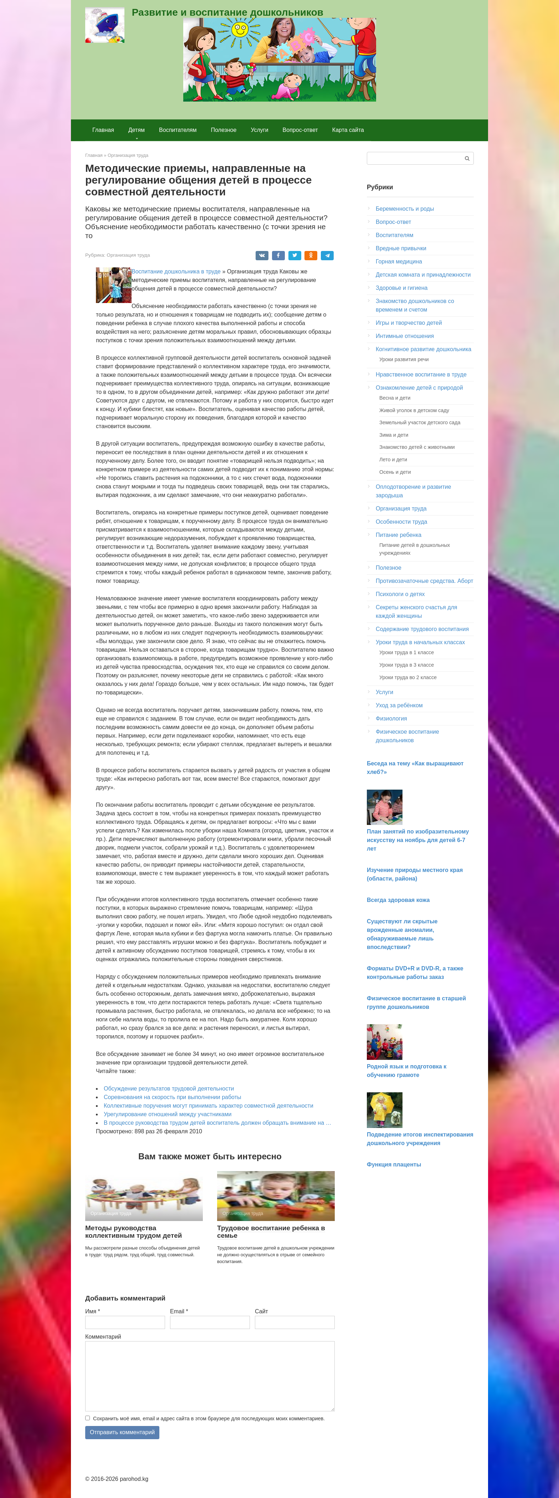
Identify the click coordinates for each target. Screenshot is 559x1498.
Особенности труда (401, 522)
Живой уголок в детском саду (414, 410)
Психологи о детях (400, 594)
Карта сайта (348, 130)
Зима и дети (393, 435)
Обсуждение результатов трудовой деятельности (169, 1089)
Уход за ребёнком (399, 705)
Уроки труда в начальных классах (420, 642)
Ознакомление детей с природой (419, 388)
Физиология (391, 718)
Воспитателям (177, 130)
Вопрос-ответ (300, 130)
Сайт (261, 1311)
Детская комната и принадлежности (423, 275)
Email (179, 1311)
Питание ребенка (398, 535)
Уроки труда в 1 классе (406, 652)
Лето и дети (393, 459)
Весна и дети (394, 398)
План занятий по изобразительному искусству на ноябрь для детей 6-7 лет (418, 840)
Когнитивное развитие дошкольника (423, 349)
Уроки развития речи (404, 359)
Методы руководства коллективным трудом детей (133, 1231)
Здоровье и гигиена (401, 288)
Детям (136, 130)
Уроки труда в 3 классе (406, 665)
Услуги (259, 130)
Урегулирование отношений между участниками (167, 1114)
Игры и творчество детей (409, 323)
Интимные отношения (405, 336)
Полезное (224, 130)
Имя (92, 1311)
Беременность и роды (405, 209)
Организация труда (128, 255)
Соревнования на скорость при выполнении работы (172, 1097)
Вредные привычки (401, 248)
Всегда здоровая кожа (398, 900)
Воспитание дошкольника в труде (176, 271)
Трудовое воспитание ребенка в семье (271, 1231)
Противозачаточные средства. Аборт (424, 581)
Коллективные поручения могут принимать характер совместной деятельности (208, 1106)
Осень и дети (395, 472)
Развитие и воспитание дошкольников (227, 12)
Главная (103, 130)
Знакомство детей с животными (417, 447)
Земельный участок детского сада (420, 422)
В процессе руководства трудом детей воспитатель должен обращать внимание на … (218, 1123)
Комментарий (103, 1337)
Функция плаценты (394, 1164)
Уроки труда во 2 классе (408, 677)
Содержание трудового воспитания (422, 629)
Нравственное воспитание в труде (421, 374)
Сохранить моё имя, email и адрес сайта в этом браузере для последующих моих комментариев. (209, 1418)
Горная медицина (399, 261)
